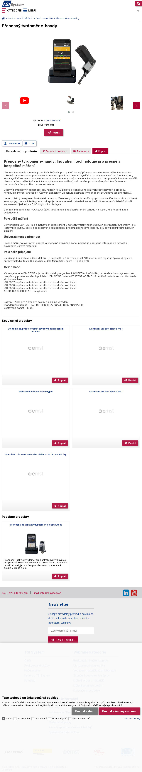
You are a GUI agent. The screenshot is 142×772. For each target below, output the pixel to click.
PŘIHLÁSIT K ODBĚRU (63, 640)
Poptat (56, 132)
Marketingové (59, 718)
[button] (69, 112)
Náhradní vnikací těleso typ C (106, 391)
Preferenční (24, 718)
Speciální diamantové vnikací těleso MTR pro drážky (35, 454)
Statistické (41, 718)
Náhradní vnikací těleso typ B (36, 391)
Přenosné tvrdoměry (67, 18)
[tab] (20, 151)
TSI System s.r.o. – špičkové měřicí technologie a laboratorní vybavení (13, 4)
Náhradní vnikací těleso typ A (106, 328)
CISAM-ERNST (52, 120)
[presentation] (5, 105)
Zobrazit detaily (131, 718)
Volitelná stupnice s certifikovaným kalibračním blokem (36, 330)
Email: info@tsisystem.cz (47, 592)
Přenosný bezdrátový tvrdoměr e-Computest (36, 524)
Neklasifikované (81, 718)
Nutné (9, 718)
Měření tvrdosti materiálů (38, 18)
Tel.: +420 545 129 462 (15, 592)
